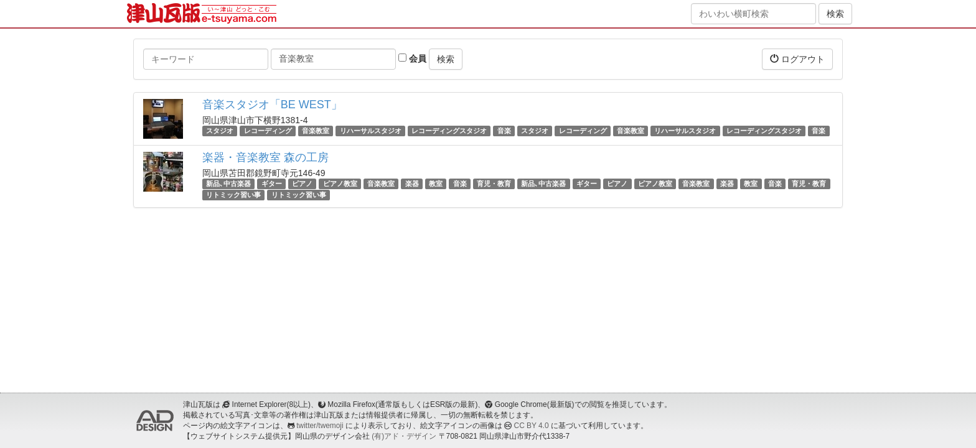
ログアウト (797, 59)
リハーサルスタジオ (370, 130)
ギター (271, 183)
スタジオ (219, 130)
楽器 (412, 183)
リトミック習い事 (233, 194)
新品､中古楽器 (228, 183)
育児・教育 (494, 183)
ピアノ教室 (340, 183)
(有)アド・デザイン (404, 436)
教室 (436, 183)
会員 (412, 58)
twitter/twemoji (319, 425)
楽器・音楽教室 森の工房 (265, 157)
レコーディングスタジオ (449, 130)
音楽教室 (315, 130)
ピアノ (302, 183)
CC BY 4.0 (531, 425)
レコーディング (268, 130)
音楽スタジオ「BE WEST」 (272, 104)
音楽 (504, 130)
